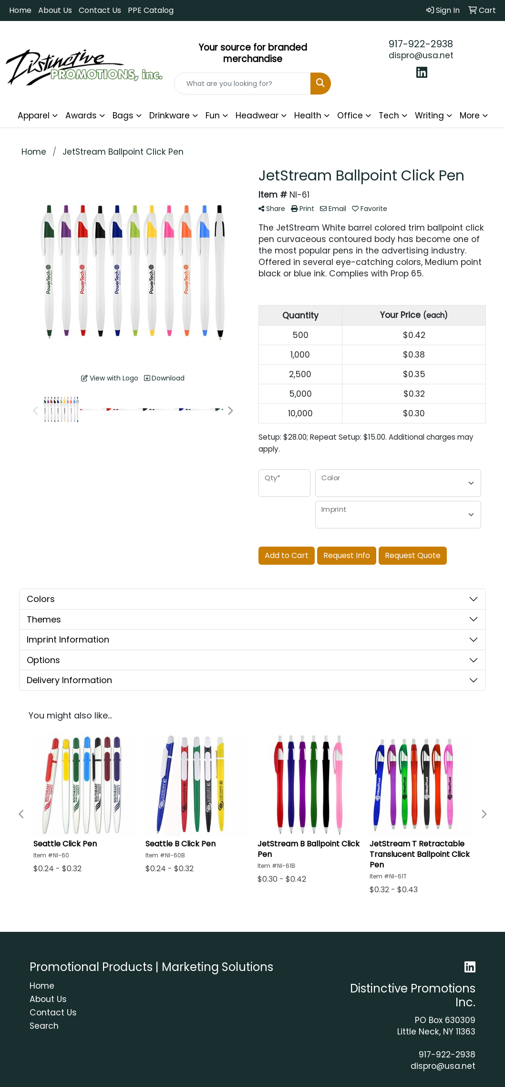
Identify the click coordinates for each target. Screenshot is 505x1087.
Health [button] (307, 115)
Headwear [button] (257, 115)
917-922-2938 (421, 44)
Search (44, 1026)
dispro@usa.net (421, 55)
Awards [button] (81, 115)
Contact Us (100, 10)
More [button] (470, 115)
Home (20, 10)
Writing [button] (429, 115)
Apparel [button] (34, 115)
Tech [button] (389, 115)
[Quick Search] (242, 84)
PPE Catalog (151, 10)
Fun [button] (213, 115)
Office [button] (350, 115)
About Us (55, 10)
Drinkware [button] (169, 115)
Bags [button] (123, 115)
